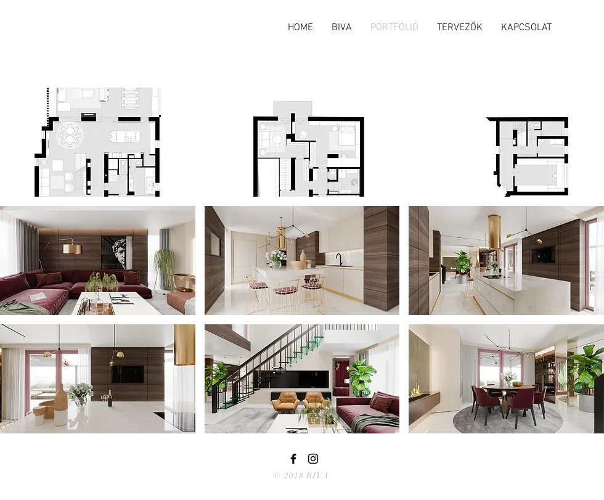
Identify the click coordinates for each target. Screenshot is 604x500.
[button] (97, 142)
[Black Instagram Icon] (313, 458)
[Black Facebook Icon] (293, 458)
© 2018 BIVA (301, 475)
